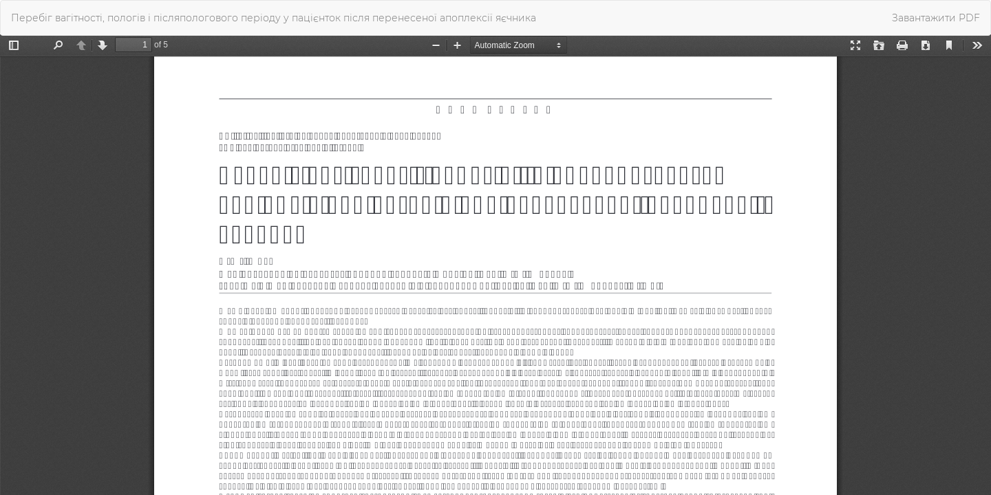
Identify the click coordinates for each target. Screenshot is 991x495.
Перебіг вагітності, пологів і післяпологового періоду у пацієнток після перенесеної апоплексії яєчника (273, 18)
